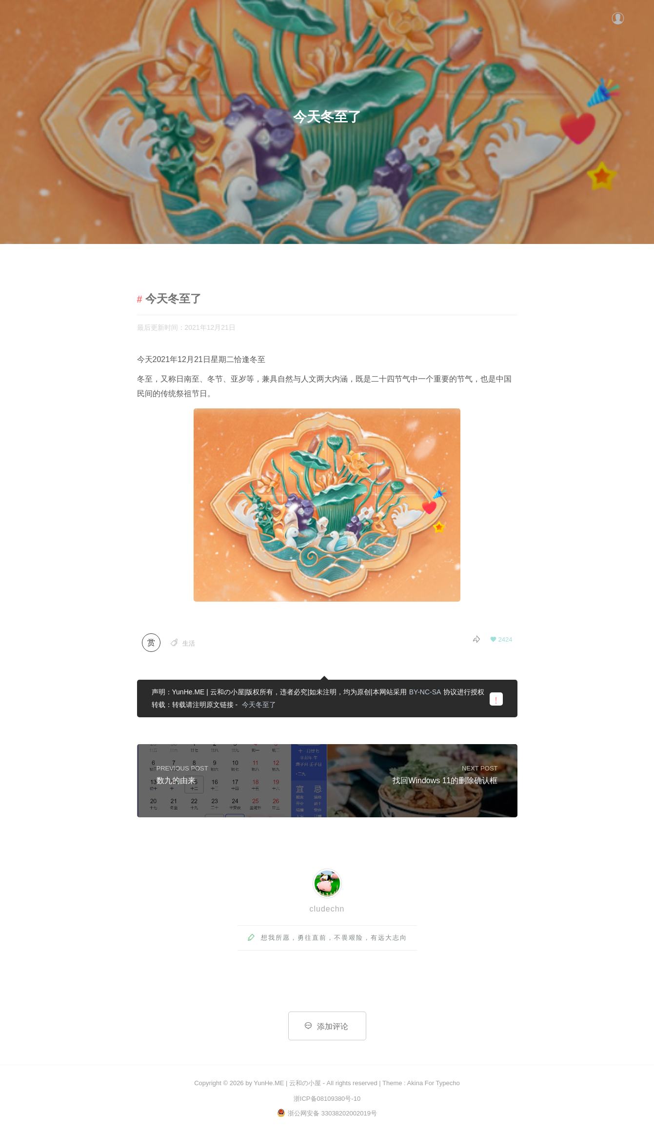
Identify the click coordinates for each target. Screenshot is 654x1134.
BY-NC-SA (425, 693)
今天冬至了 (259, 705)
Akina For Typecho (433, 1083)
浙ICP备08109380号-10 (327, 1098)
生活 (188, 644)
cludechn (326, 909)
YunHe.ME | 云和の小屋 (287, 1083)
